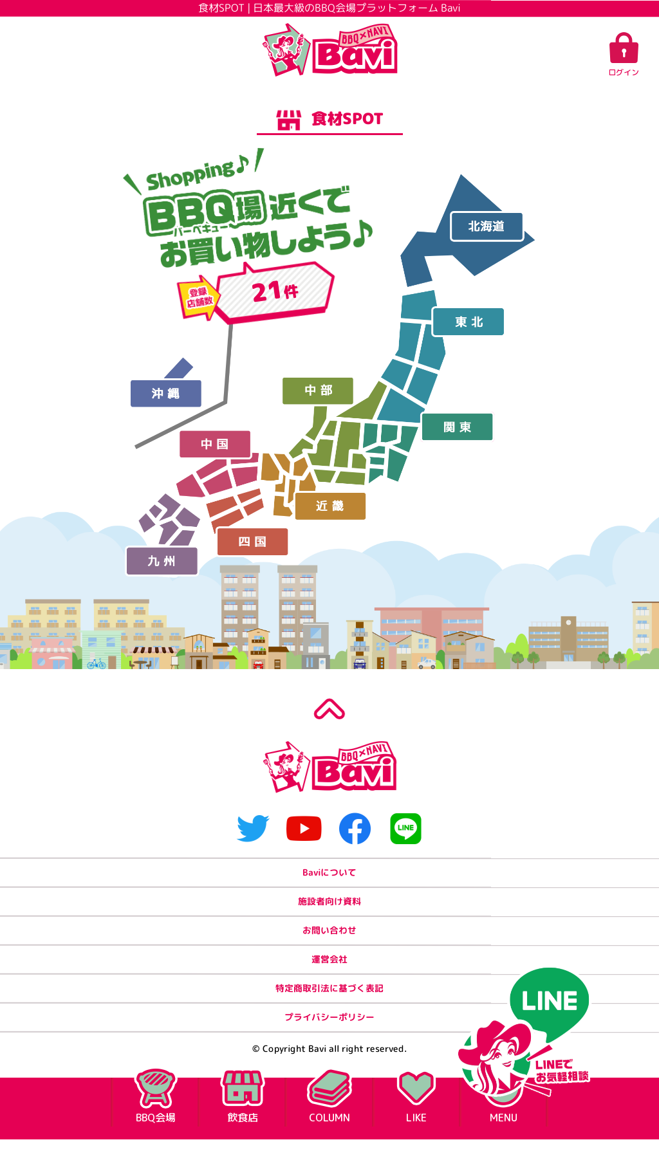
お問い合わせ (329, 944)
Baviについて (330, 877)
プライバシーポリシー (329, 1044)
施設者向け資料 (329, 911)
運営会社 (329, 978)
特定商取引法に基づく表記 (329, 1011)
